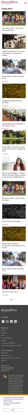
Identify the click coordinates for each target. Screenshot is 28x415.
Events (3, 335)
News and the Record (6, 338)
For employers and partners (8, 343)
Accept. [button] (13, 410)
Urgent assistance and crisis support (10, 358)
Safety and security (6, 355)
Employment (4, 333)
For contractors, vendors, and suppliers (11, 345)
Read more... (5, 33)
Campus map (4, 353)
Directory (3, 360)
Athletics (3, 330)
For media (3, 340)
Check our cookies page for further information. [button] (12, 403)
